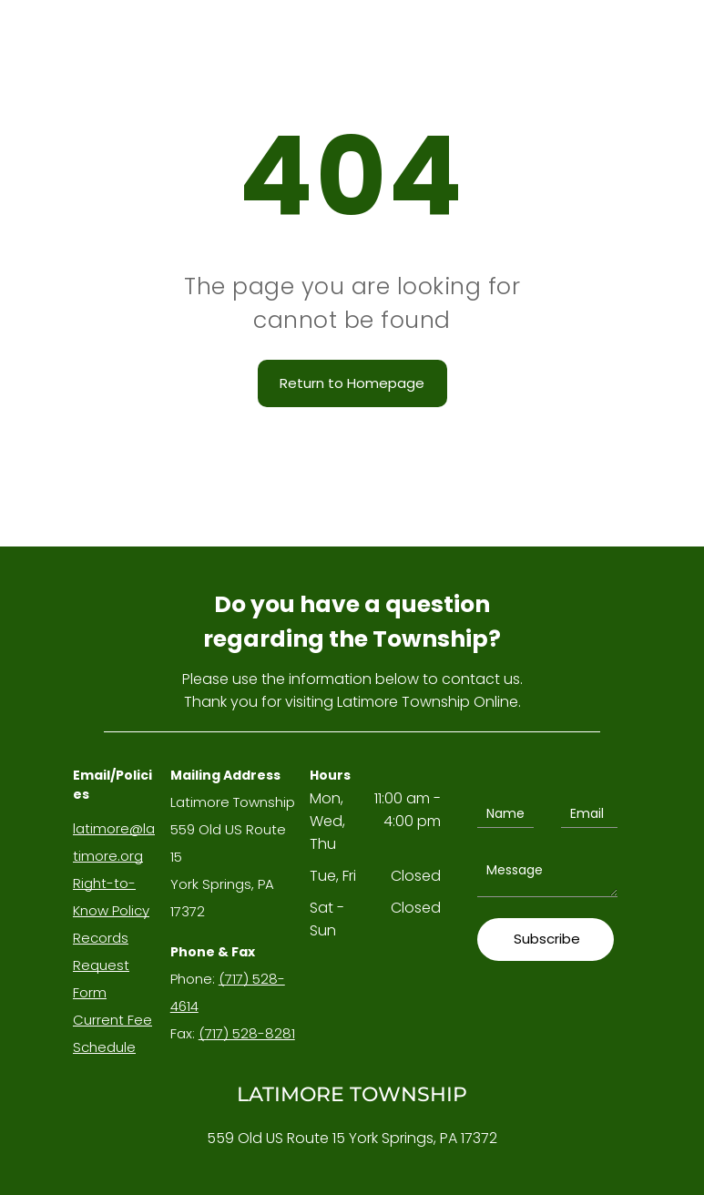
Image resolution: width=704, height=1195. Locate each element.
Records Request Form (101, 965)
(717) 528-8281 (247, 1033)
